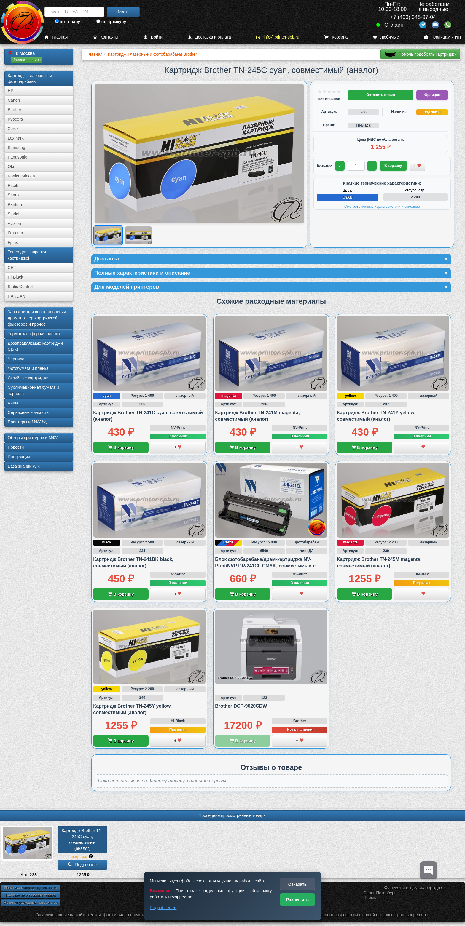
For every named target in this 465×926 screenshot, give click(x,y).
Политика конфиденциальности (30, 888)
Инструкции (19, 456)
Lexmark (16, 138)
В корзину (121, 447)
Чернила (16, 358)
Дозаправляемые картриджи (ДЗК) (35, 346)
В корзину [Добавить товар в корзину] (393, 166)
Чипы (13, 403)
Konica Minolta (21, 176)
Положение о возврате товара (30, 895)
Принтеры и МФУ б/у (27, 422)
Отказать (297, 884)
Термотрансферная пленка (34, 333)
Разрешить (297, 899)
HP (10, 90)
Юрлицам (431, 95)
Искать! (123, 11)
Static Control (20, 286)
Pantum (15, 204)
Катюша (15, 233)
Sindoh (14, 214)
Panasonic (17, 157)
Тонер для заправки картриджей (27, 255)
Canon (14, 100)
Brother (14, 109)
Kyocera (15, 119)
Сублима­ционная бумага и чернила (33, 390)
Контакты (105, 37)
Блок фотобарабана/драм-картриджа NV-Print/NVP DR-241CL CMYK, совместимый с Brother (265, 566)
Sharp (13, 195)
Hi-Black (15, 277)
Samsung (16, 147)
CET (12, 267)
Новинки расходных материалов (30, 903)
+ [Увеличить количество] (372, 166)
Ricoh (13, 185)
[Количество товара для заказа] (356, 166)
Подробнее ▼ (163, 907)
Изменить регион (26, 60)
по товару (67, 21)
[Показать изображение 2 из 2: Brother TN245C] (138, 235)
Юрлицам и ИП (442, 37)
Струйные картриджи (28, 377)
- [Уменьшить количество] (340, 166)
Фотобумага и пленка (28, 368)
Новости (16, 447)
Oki (11, 166)
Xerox (13, 128)
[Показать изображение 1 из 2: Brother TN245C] (108, 235)
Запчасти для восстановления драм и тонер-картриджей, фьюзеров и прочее (37, 318)
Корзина (336, 37)
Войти (153, 37)
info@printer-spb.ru (277, 37)
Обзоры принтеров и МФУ (33, 437)
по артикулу (111, 21)
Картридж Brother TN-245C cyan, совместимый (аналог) (82, 839)
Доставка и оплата (209, 37)
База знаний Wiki (24, 466)
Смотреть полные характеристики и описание (382, 206)
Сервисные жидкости (28, 412)
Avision (14, 223)
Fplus (13, 242)
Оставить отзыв (380, 95)
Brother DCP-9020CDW (241, 706)
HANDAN (16, 296)
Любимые (386, 37)
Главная (56, 37)
